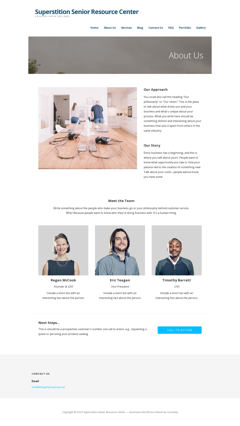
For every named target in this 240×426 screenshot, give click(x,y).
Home (94, 28)
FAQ (171, 28)
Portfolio (185, 28)
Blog (140, 28)
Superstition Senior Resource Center (86, 11)
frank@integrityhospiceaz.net (48, 387)
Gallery (201, 28)
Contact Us (155, 28)
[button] (180, 330)
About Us (110, 28)
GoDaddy (172, 412)
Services (126, 28)
